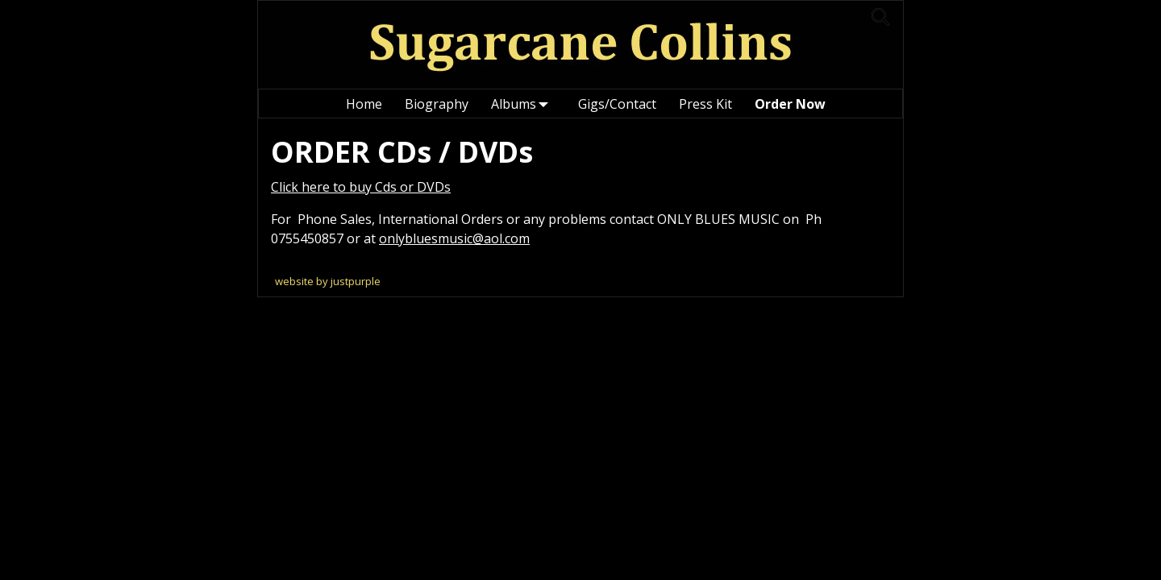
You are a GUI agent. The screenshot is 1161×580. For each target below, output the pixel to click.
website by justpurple (328, 281)
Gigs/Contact (617, 104)
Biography (436, 104)
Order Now (790, 104)
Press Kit (705, 104)
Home (364, 104)
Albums (523, 103)
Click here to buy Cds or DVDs (361, 187)
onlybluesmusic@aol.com (454, 238)
